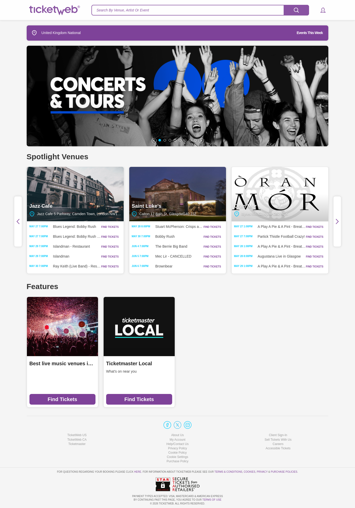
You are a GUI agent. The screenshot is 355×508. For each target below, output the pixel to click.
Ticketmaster (77, 444)
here (137, 471)
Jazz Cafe (75, 194)
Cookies (249, 471)
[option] (177, 96)
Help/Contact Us (177, 444)
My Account (177, 439)
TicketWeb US (77, 435)
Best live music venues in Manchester (62, 363)
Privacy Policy (177, 448)
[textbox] (200, 10)
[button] (321, 10)
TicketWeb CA (77, 439)
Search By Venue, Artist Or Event (122, 10)
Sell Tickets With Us (278, 439)
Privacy (262, 471)
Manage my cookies (177, 457)
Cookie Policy (177, 452)
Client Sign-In (278, 435)
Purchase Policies (284, 471)
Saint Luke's (177, 194)
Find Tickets (62, 399)
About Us (177, 435)
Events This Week (310, 33)
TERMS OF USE (211, 499)
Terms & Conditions (228, 471)
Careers (278, 444)
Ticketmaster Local (129, 363)
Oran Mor (280, 194)
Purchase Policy (177, 461)
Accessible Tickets (278, 448)
